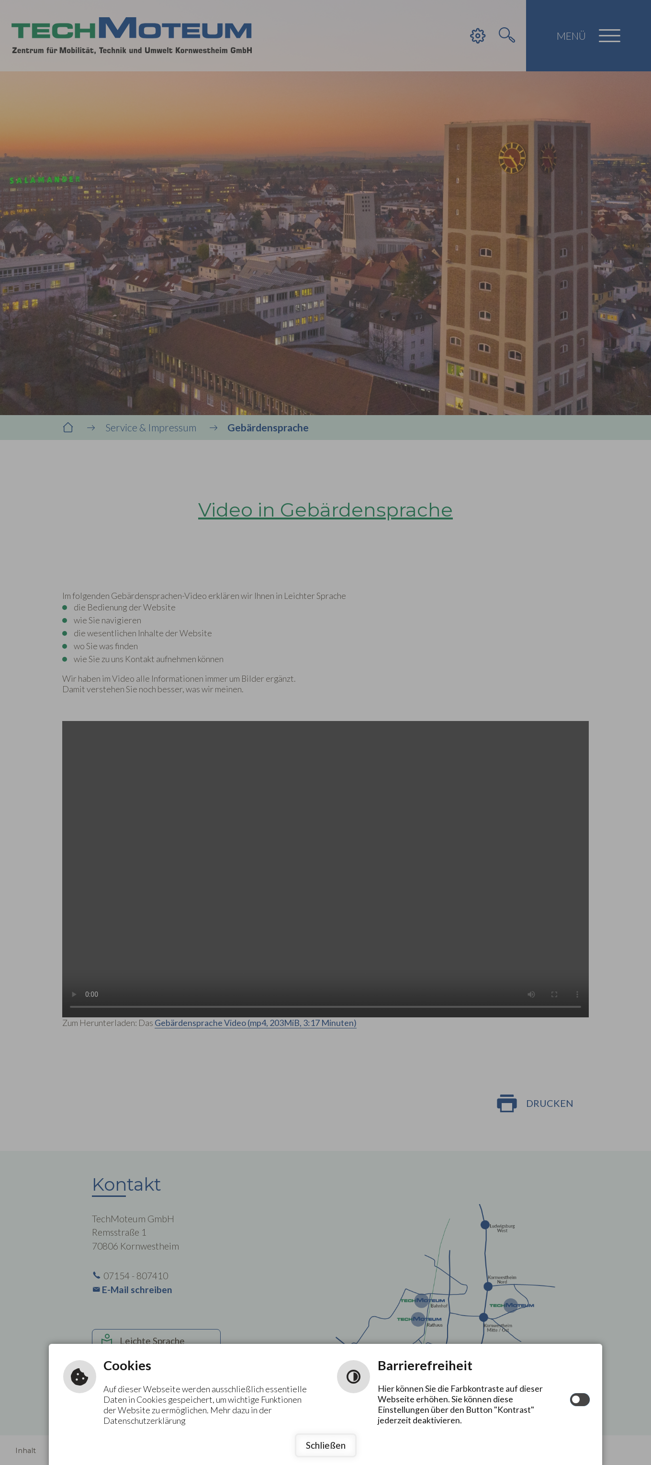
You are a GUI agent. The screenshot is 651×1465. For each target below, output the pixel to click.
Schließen (326, 1445)
